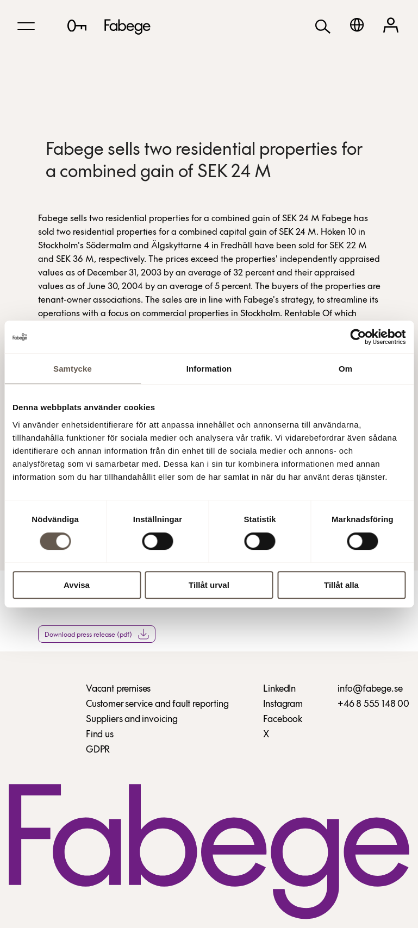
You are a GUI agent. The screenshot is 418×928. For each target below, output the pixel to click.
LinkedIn (279, 689)
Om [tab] (345, 368)
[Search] (323, 25)
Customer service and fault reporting (157, 704)
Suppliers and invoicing (132, 719)
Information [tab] (209, 368)
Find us (100, 735)
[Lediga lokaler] (77, 25)
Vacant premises (118, 689)
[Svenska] (357, 25)
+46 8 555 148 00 (373, 704)
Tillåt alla (341, 585)
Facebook (282, 719)
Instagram (282, 704)
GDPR (98, 750)
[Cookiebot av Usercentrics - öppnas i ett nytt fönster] (357, 337)
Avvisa (77, 585)
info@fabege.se (370, 689)
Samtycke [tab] (72, 368)
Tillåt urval (209, 585)
